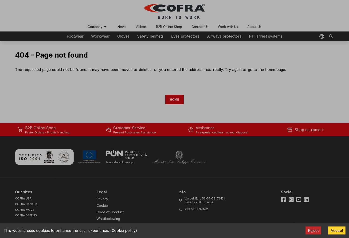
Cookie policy (124, 230)
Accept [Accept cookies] (336, 230)
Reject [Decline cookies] (313, 230)
